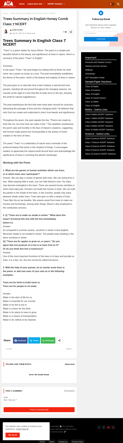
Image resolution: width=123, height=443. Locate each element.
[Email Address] (101, 33)
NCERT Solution (55, 4)
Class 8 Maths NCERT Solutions (99, 122)
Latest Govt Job (34, 4)
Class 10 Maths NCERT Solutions (99, 130)
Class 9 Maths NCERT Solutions (99, 126)
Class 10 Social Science (95, 98)
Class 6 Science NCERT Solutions (100, 138)
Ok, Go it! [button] (12, 435)
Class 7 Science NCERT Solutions (100, 142)
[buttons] (99, 427)
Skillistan (89, 70)
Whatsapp (49, 341)
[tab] (22, 4)
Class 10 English (92, 94)
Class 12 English (92, 105)
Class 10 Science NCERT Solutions (100, 154)
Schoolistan (90, 74)
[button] (112, 4)
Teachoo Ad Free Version (96, 66)
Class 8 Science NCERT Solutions (100, 146)
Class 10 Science (92, 90)
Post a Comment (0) (39, 409)
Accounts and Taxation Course (98, 62)
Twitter (36, 341)
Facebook (22, 341)
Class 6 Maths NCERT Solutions (99, 114)
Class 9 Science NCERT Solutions (100, 150)
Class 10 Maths (91, 86)
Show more (70, 364)
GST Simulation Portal (94, 78)
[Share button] (59, 340)
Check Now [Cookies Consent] (21, 429)
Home (22, 4)
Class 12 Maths (91, 102)
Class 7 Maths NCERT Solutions (99, 118)
